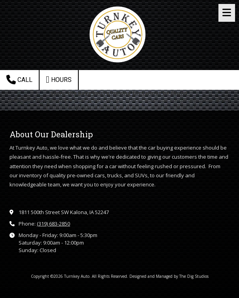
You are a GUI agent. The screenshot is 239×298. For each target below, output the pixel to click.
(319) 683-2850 (53, 223)
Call (19, 79)
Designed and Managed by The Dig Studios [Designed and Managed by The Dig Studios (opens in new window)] (169, 276)
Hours (59, 79)
